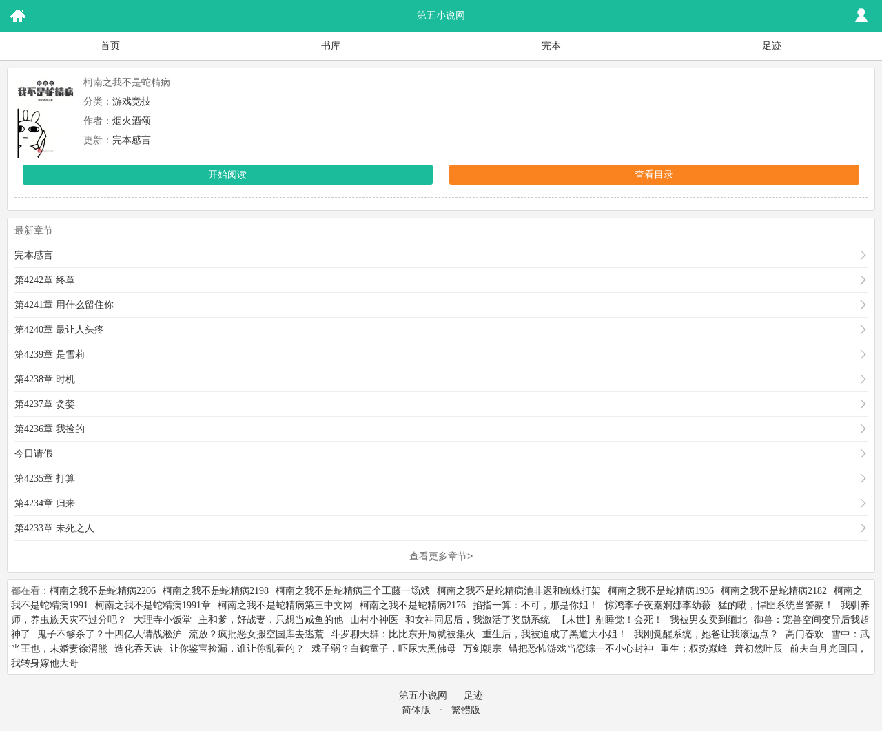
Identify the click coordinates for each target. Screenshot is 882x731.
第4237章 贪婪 (44, 404)
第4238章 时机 (44, 379)
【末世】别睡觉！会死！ (610, 620)
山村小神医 (374, 620)
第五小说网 (423, 695)
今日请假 (33, 454)
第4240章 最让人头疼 (59, 330)
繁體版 (465, 710)
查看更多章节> (441, 556)
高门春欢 (805, 634)
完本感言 (131, 140)
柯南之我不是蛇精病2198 (216, 591)
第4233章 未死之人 (54, 528)
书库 (330, 46)
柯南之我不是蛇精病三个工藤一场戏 (353, 591)
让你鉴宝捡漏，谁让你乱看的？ (237, 649)
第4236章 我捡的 (49, 429)
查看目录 (654, 174)
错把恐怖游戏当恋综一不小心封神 (581, 649)
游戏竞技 (131, 101)
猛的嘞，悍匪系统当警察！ (776, 605)
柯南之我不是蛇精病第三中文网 (285, 605)
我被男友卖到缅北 (708, 620)
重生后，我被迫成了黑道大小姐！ (554, 634)
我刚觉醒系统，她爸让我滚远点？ (706, 634)
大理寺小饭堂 (163, 620)
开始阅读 (227, 174)
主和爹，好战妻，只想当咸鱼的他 (270, 620)
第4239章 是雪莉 (49, 354)
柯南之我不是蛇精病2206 (103, 591)
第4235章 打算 (44, 478)
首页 (110, 46)
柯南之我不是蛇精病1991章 (153, 605)
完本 (551, 46)
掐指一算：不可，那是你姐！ (535, 605)
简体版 (416, 710)
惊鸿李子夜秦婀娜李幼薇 (658, 605)
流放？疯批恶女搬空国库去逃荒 (256, 634)
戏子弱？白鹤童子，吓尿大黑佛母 (383, 649)
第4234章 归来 (44, 503)
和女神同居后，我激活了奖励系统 (477, 620)
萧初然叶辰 (759, 649)
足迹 (771, 46)
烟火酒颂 (131, 121)
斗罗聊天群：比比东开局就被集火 (403, 634)
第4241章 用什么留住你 (64, 305)
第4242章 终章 (44, 280)
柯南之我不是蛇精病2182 (774, 591)
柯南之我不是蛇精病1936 (661, 591)
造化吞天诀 (138, 649)
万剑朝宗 (482, 649)
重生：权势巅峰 (694, 649)
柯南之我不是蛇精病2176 (413, 605)
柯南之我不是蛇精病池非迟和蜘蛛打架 (519, 591)
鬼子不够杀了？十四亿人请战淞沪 (109, 634)
